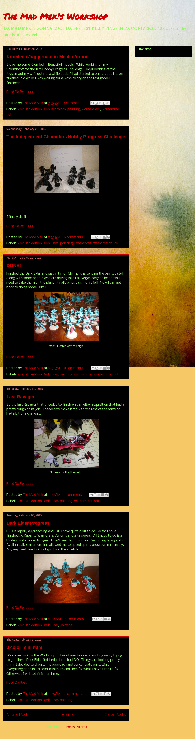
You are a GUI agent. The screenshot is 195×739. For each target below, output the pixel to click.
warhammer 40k (105, 243)
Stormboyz (83, 243)
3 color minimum (24, 647)
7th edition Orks (37, 109)
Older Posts (115, 715)
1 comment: (73, 495)
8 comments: (74, 368)
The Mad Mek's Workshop (55, 16)
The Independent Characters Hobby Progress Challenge (65, 136)
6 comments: (74, 237)
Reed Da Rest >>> (20, 92)
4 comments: (73, 103)
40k (21, 109)
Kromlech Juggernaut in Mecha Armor (47, 56)
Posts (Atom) (76, 727)
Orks (54, 243)
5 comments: (75, 619)
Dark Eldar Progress (28, 523)
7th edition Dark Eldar (41, 374)
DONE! (13, 265)
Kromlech (58, 109)
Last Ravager (20, 396)
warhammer (91, 109)
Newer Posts (17, 715)
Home (67, 715)
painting (73, 109)
